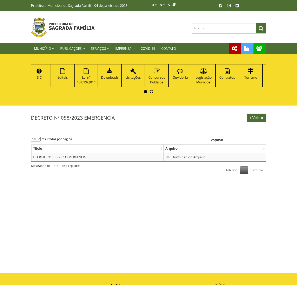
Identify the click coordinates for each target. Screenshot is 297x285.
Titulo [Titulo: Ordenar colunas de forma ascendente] (37, 148)
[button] (145, 91)
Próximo (257, 170)
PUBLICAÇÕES (72, 48)
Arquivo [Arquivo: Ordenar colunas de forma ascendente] (171, 148)
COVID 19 (148, 48)
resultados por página (51, 139)
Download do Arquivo (185, 157)
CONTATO (168, 48)
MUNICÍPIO (44, 48)
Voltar (257, 117)
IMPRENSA (124, 48)
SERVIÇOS (100, 48)
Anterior (231, 170)
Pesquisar (238, 140)
